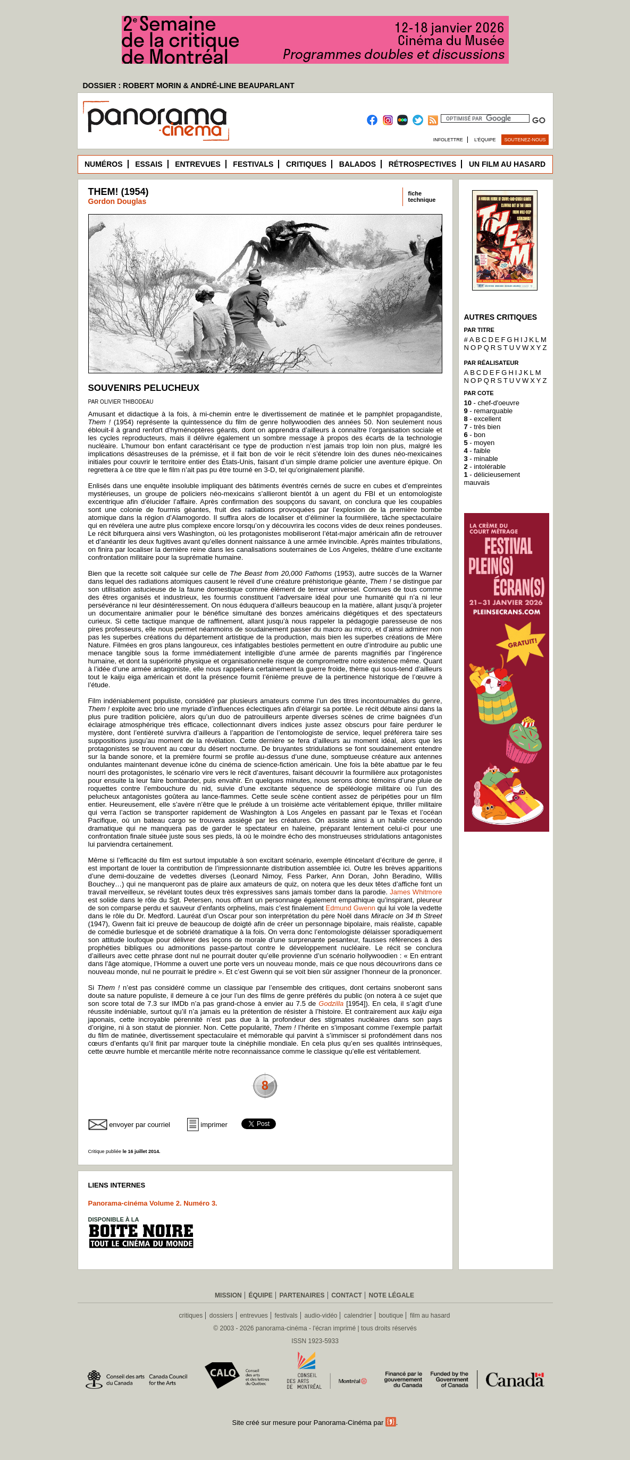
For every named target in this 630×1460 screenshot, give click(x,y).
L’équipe (485, 139)
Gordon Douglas (117, 201)
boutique (391, 1315)
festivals (285, 1315)
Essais (148, 164)
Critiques (306, 164)
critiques (191, 1315)
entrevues (254, 1315)
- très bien (482, 427)
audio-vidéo (320, 1315)
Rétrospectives (423, 164)
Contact (346, 1295)
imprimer (214, 1125)
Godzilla (330, 1004)
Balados (357, 164)
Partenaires (301, 1295)
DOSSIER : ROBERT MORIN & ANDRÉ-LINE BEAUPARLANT (189, 85)
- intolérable (485, 467)
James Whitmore (416, 892)
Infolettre (448, 139)
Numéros (104, 164)
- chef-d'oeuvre (491, 403)
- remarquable (488, 411)
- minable (481, 459)
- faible (477, 451)
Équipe (260, 1295)
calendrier (358, 1315)
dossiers (221, 1315)
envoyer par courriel (139, 1125)
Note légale (391, 1295)
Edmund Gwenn (350, 908)
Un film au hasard (507, 164)
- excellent (482, 419)
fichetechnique (422, 196)
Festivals (253, 164)
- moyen (479, 443)
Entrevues (198, 164)
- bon (474, 435)
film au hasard (430, 1315)
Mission (228, 1295)
